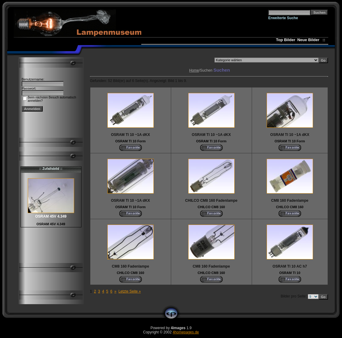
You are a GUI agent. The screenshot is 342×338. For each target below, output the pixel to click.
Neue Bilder (309, 39)
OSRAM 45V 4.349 (51, 224)
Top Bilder (285, 39)
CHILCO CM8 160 (211, 207)
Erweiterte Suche (283, 18)
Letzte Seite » (129, 291)
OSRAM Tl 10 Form (130, 141)
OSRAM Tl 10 (289, 273)
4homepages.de (186, 332)
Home (194, 70)
